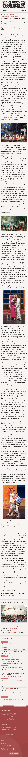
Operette (12, 14)
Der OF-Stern (13, 732)
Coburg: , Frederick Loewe (11, 688)
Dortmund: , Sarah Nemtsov (10, 643)
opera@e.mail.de (10, 719)
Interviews (17, 727)
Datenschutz (11, 745)
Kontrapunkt (14, 734)
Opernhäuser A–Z (5, 729)
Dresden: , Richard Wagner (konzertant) (13, 686)
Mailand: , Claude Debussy (14, 693)
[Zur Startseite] (14, 4)
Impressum (4, 745)
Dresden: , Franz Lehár (12, 676)
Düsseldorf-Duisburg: (12, 680)
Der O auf (6, 749)
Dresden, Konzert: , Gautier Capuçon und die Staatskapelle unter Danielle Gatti (13, 673)
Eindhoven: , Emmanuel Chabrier (12, 651)
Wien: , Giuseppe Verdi (9, 690)
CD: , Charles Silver (13, 699)
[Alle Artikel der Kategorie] (14, 613)
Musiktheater (4, 727)
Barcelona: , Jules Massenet (11, 661)
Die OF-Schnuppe (5, 734)
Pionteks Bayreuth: (12, 658)
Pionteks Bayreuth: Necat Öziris (13, 646)
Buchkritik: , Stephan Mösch (14, 649)
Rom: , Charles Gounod (12, 653)
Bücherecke (14, 729)
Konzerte (11, 727)
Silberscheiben (5, 732)
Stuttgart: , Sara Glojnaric (12, 695)
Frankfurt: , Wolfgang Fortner (12, 663)
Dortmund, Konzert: (12, 667)
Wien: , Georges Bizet (13, 669)
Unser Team (4, 743)
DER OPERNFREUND (6, 710)
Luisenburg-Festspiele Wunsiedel (9, 16)
